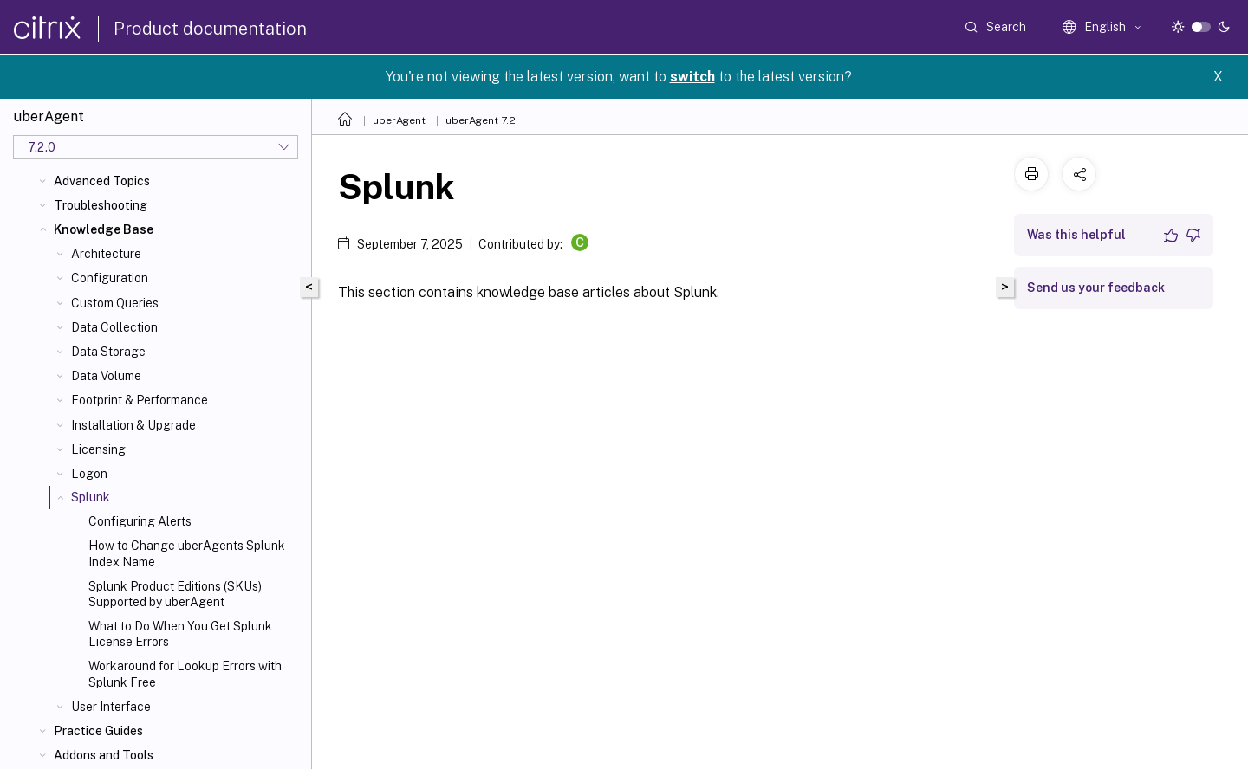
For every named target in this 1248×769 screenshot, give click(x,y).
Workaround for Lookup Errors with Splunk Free (185, 673)
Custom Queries (115, 303)
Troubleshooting (100, 205)
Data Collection (114, 327)
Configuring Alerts (140, 521)
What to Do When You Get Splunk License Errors (180, 634)
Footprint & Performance (139, 400)
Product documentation (210, 28)
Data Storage (108, 352)
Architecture (106, 254)
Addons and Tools (103, 755)
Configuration (109, 278)
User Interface (111, 707)
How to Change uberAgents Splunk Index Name (186, 553)
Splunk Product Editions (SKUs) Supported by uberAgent (175, 594)
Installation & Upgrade (133, 425)
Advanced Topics (102, 181)
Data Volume (106, 376)
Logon (89, 474)
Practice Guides (98, 731)
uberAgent (399, 120)
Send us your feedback (1096, 287)
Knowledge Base (103, 229)
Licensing (98, 449)
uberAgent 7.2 (480, 120)
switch (692, 76)
